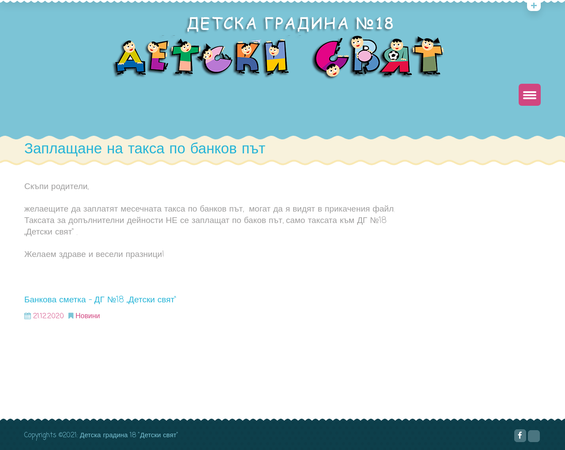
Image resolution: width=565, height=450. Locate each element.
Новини (87, 316)
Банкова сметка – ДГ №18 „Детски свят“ (100, 300)
